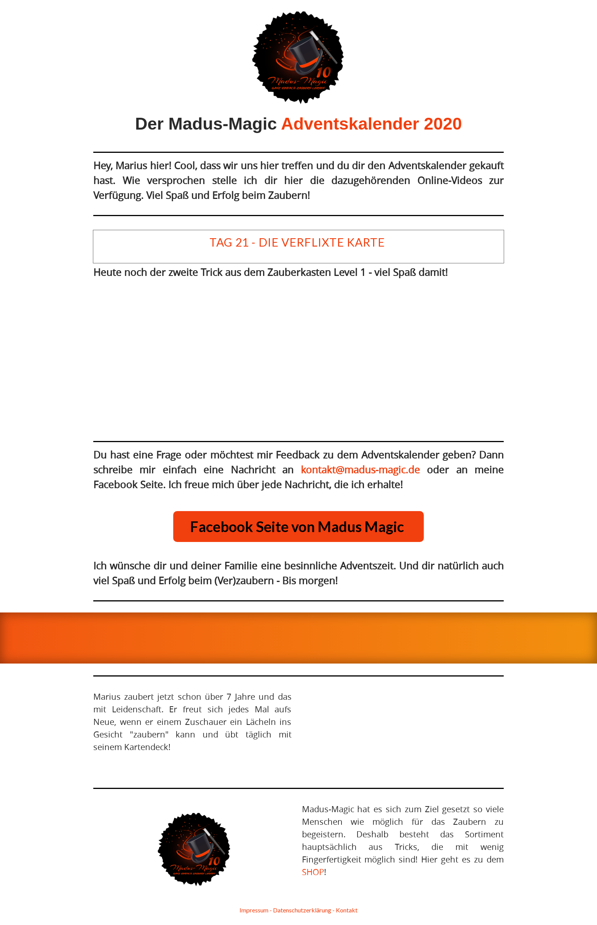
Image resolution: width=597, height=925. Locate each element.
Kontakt (347, 910)
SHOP (313, 871)
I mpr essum (253, 910)
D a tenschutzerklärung (302, 910)
